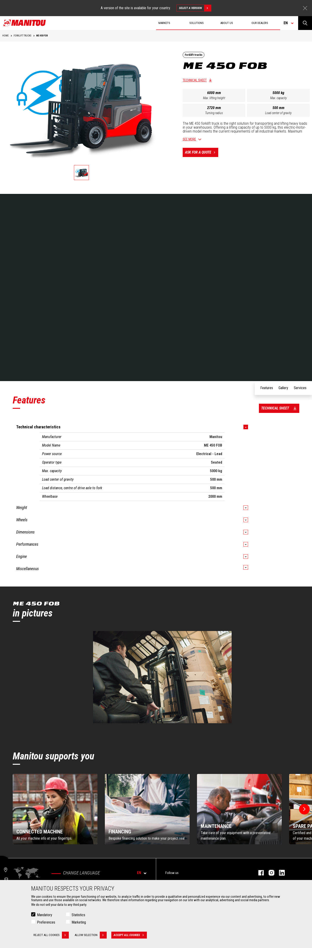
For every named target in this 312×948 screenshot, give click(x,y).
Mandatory (44, 915)
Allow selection (91, 935)
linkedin (279, 873)
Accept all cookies (130, 935)
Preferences (46, 922)
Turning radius (214, 113)
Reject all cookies (51, 935)
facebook (259, 873)
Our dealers (259, 23)
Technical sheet (195, 80)
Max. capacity (278, 98)
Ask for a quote (201, 152)
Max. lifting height (214, 98)
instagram (269, 873)
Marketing (79, 922)
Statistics (78, 915)
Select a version (195, 8)
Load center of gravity (278, 113)
